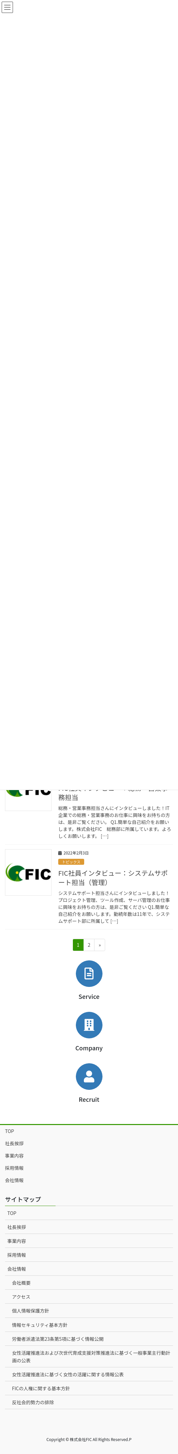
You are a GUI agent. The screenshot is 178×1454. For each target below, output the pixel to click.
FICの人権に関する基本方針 (41, 1388)
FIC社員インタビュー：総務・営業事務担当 (113, 792)
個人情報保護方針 (30, 1310)
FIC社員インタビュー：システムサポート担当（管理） (113, 877)
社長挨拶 (14, 1143)
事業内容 (14, 1155)
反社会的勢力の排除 (33, 1402)
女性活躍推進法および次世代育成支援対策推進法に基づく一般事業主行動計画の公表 (91, 1356)
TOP (9, 1131)
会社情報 (14, 1180)
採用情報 (14, 1168)
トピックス (71, 861)
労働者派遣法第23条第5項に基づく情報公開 (57, 1338)
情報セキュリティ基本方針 (40, 1325)
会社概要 (21, 1282)
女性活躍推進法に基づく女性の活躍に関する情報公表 (68, 1374)
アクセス (21, 1296)
